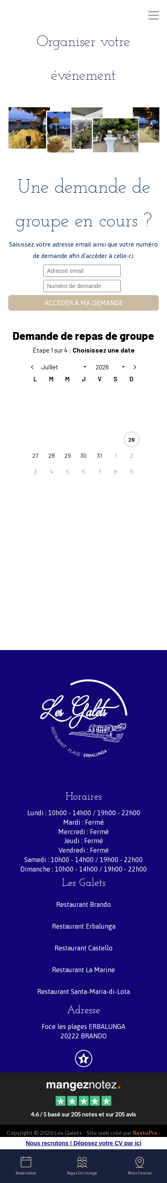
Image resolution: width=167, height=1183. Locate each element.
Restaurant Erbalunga (83, 926)
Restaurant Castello (83, 948)
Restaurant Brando (83, 904)
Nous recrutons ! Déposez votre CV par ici (83, 1143)
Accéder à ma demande (84, 303)
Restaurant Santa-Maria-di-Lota (83, 991)
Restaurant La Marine (83, 969)
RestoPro (145, 1132)
